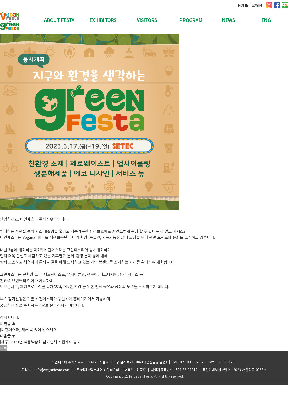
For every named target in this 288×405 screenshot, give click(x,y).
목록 (3, 348)
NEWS (228, 20)
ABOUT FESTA (59, 20)
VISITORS (147, 20)
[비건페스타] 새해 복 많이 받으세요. (29, 329)
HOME (243, 5)
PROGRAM (190, 20)
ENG (266, 20)
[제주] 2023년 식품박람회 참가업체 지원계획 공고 (40, 342)
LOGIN (257, 5)
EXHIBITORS (103, 20)
